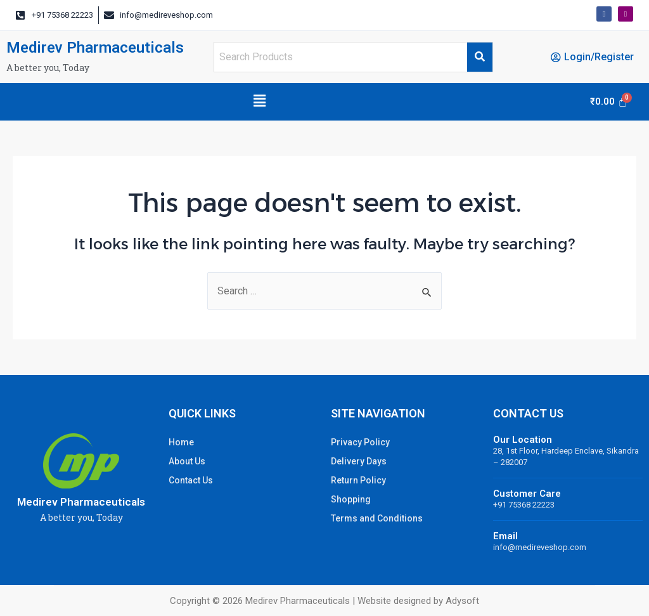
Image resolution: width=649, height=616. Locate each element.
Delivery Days (359, 461)
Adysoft (462, 600)
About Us (187, 461)
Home (181, 442)
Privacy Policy (360, 442)
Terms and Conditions (377, 518)
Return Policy (358, 480)
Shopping (351, 499)
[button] (259, 101)
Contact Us (191, 480)
